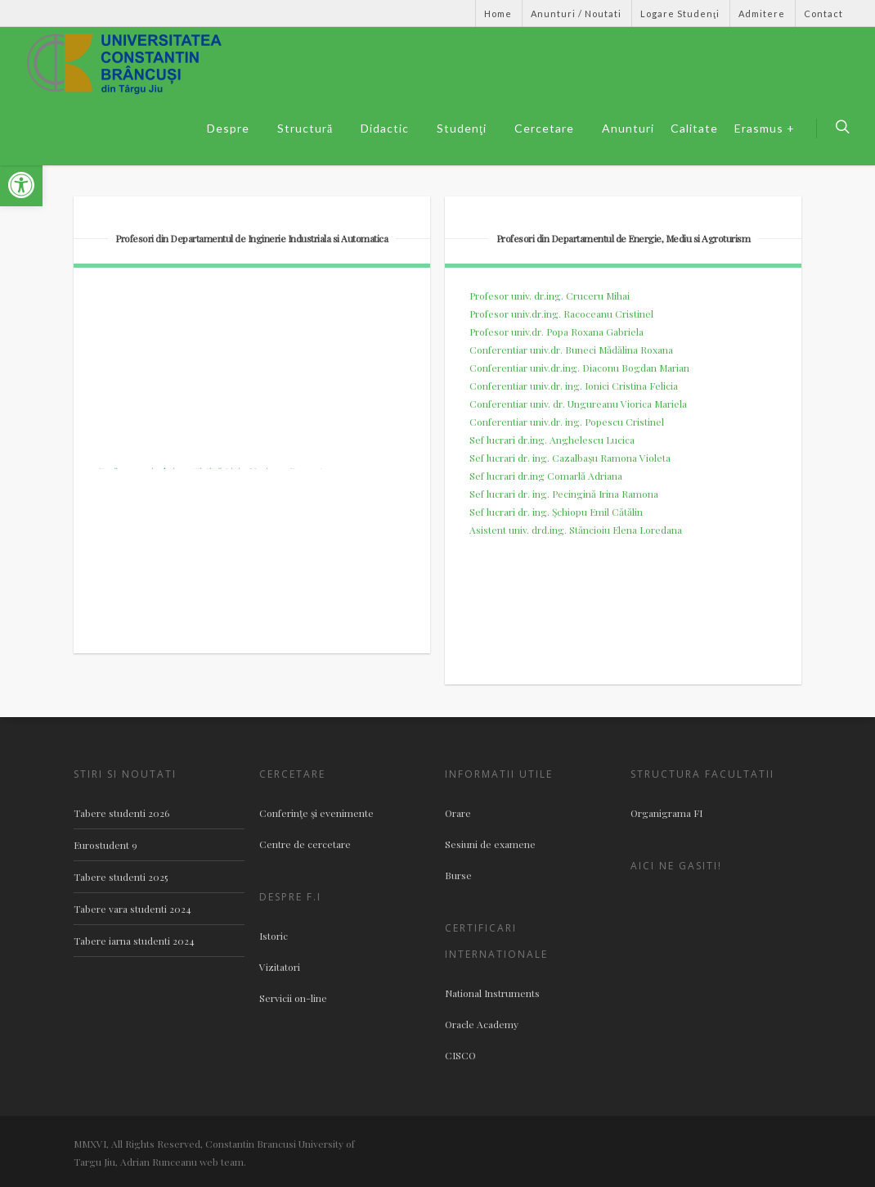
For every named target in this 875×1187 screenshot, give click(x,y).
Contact (823, 13)
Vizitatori (279, 966)
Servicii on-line (293, 997)
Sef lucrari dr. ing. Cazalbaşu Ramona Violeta (570, 457)
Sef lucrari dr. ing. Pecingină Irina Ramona (563, 493)
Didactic (391, 128)
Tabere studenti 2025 (121, 876)
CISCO (460, 1055)
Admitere (761, 13)
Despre (234, 128)
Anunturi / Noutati (576, 13)
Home (498, 13)
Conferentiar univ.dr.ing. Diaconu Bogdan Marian (579, 367)
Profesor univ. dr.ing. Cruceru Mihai (549, 295)
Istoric (273, 935)
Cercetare (550, 128)
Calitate (694, 128)
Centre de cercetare (305, 844)
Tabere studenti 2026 (121, 812)
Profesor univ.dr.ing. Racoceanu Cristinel (561, 313)
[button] (21, 185)
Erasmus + (764, 128)
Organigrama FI (666, 812)
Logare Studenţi (680, 13)
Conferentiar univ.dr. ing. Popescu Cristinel (566, 421)
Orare (458, 812)
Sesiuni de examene (490, 844)
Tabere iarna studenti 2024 (134, 940)
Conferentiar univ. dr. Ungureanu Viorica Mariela (578, 403)
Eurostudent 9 (105, 844)
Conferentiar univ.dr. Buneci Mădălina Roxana (571, 349)
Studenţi (468, 128)
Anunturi (628, 128)
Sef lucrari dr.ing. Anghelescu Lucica (552, 439)
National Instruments (492, 993)
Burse (458, 875)
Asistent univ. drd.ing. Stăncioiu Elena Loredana (575, 529)
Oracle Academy (481, 1024)
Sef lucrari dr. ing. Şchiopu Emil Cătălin (556, 511)
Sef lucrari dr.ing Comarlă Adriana (545, 475)
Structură (311, 128)
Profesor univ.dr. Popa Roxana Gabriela (556, 331)
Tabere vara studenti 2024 (132, 908)
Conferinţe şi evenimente (316, 812)
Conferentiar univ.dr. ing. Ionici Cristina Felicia (573, 385)
